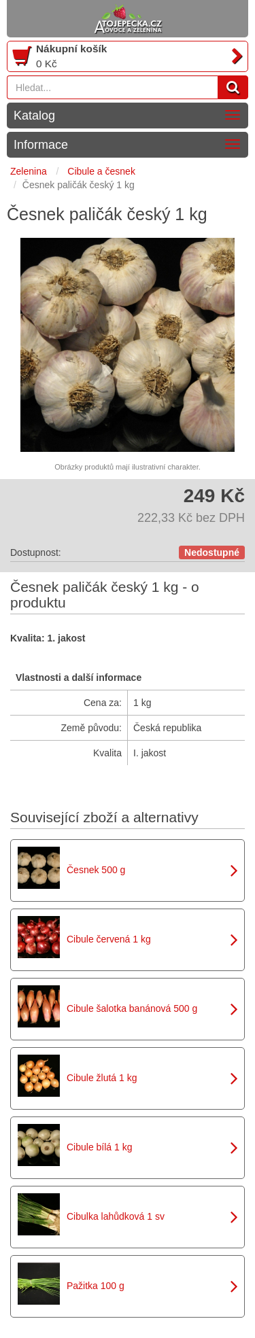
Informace (41, 145)
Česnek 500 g (96, 869)
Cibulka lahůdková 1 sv (116, 1216)
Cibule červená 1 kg (109, 939)
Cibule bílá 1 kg (100, 1147)
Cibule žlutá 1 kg (102, 1077)
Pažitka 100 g (95, 1285)
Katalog (34, 115)
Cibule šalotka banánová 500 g (132, 1008)
